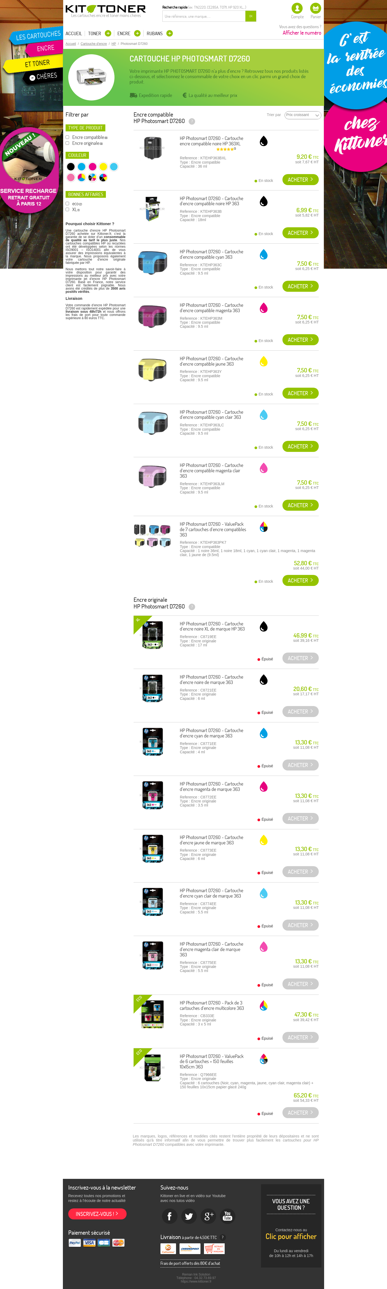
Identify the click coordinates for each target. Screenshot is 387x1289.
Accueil (74, 33)
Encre (124, 33)
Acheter (298, 179)
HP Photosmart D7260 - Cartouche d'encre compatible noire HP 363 (211, 201)
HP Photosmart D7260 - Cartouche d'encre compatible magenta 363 (211, 308)
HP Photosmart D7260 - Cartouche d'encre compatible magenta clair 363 (211, 470)
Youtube (228, 1216)
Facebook (170, 1216)
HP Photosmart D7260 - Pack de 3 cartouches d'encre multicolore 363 (212, 1005)
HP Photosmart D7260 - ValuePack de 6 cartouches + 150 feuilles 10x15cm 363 (211, 1061)
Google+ (208, 1216)
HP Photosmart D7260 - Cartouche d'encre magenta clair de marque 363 (211, 949)
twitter (189, 1216)
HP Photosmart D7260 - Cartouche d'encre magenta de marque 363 (211, 786)
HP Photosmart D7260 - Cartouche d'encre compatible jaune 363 (211, 361)
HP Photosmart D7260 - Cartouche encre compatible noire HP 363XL (211, 141)
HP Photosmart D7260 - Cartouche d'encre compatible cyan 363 (211, 254)
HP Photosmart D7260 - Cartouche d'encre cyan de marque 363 (211, 733)
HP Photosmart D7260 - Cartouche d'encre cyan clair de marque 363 (211, 893)
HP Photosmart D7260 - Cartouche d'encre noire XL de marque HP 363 (212, 626)
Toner (95, 33)
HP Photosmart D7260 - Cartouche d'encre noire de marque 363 (211, 679)
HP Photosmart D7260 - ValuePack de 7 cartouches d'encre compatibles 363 (213, 529)
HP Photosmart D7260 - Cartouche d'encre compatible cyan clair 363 (211, 414)
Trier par (274, 115)
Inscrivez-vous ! (95, 1214)
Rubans (155, 33)
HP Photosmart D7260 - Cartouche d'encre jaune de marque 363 (211, 840)
